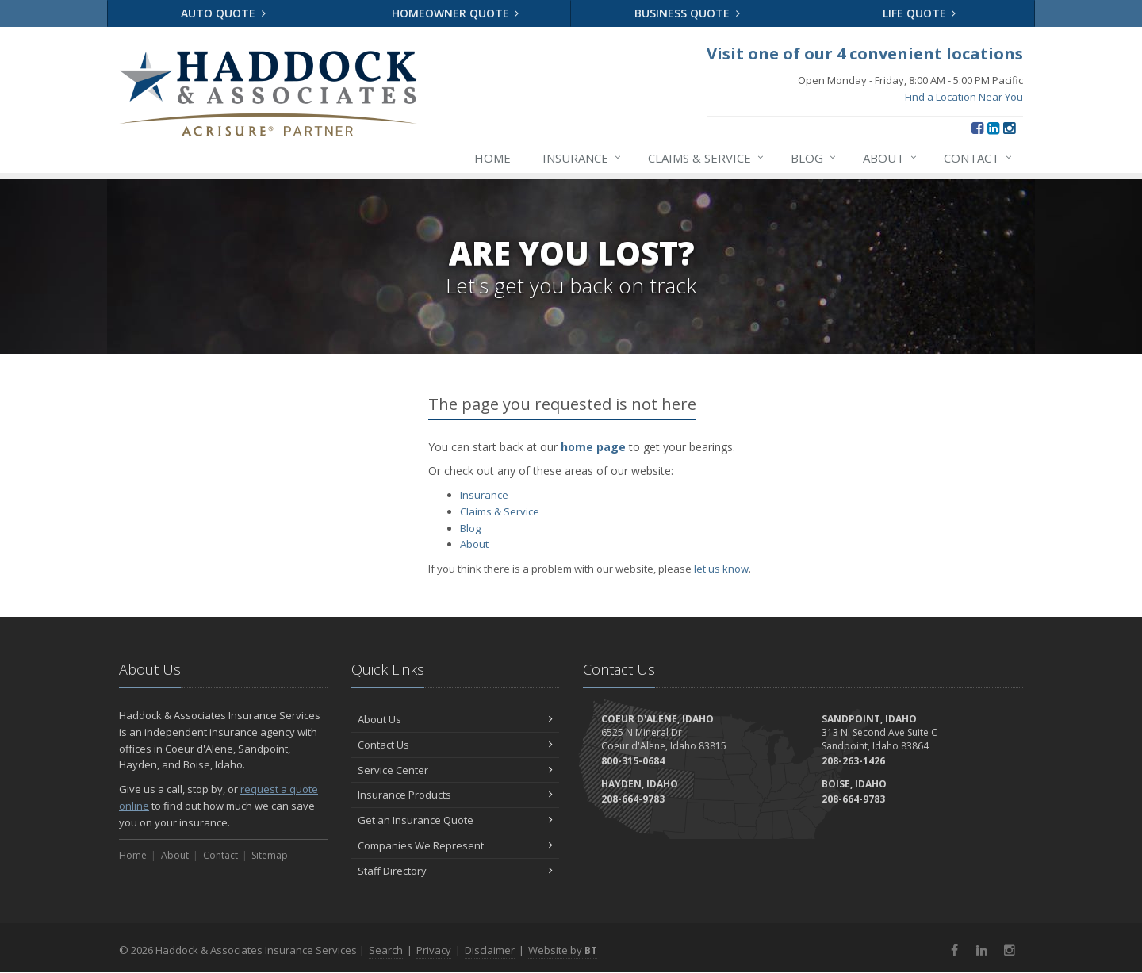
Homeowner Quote (455, 13)
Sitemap (269, 855)
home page (593, 446)
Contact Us (456, 744)
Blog (814, 158)
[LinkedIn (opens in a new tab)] (993, 127)
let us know (721, 568)
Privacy (433, 950)
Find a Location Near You (964, 97)
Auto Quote (223, 13)
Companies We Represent (456, 845)
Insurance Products (456, 794)
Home (492, 158)
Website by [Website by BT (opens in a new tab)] (562, 950)
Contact (979, 158)
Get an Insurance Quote (456, 820)
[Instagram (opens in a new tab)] (1009, 127)
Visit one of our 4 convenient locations (865, 53)
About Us (456, 719)
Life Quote (919, 13)
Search (386, 950)
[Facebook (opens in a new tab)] (977, 127)
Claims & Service (706, 158)
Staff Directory (456, 871)
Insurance (582, 158)
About (890, 158)
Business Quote (687, 13)
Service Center (456, 770)
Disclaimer (490, 950)
